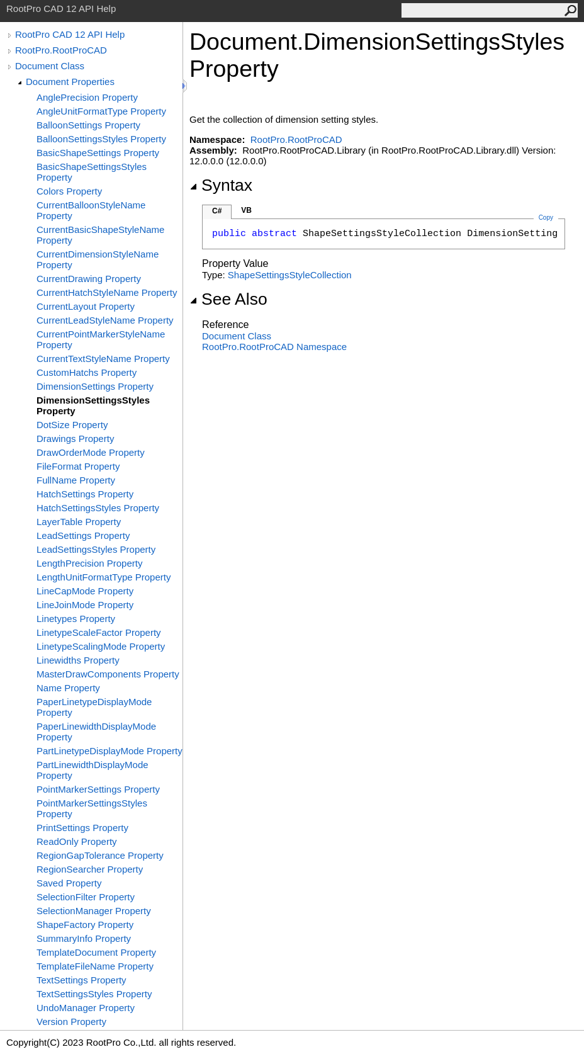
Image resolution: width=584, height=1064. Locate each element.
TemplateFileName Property (95, 966)
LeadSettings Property (83, 535)
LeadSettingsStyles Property (95, 549)
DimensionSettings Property (95, 386)
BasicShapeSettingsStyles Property (91, 172)
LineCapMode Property (84, 591)
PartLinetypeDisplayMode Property (109, 750)
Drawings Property (75, 438)
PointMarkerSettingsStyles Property (91, 808)
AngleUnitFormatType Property (101, 111)
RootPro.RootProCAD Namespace (274, 346)
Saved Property (68, 883)
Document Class (49, 65)
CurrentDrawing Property (88, 278)
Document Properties (70, 81)
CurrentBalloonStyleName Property (90, 210)
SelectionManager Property (93, 910)
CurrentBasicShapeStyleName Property (100, 235)
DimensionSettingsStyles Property (93, 405)
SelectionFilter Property (85, 896)
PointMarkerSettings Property (98, 789)
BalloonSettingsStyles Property (101, 138)
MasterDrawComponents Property (107, 674)
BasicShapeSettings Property (97, 152)
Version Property (71, 1021)
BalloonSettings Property (88, 125)
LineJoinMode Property (84, 604)
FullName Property (75, 480)
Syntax (220, 185)
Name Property (68, 687)
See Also (228, 299)
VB (246, 210)
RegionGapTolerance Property (100, 855)
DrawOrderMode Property (90, 452)
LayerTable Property (78, 521)
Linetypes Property (75, 618)
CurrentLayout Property (85, 306)
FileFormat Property (78, 466)
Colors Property (69, 191)
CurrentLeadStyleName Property (105, 320)
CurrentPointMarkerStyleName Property (100, 339)
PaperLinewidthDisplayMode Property (96, 731)
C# (217, 211)
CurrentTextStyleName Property (103, 358)
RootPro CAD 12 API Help (70, 34)
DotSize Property (72, 424)
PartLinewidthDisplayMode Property (92, 770)
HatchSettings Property (84, 494)
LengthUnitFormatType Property (103, 577)
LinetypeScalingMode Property (100, 646)
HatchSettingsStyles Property (97, 507)
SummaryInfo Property (83, 938)
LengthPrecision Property (89, 563)
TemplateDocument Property (96, 952)
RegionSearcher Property (89, 869)
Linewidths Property (78, 660)
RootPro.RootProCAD (61, 50)
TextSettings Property (81, 980)
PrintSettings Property (82, 827)
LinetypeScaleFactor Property (98, 632)
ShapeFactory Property (84, 924)
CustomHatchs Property (86, 372)
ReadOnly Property (76, 841)
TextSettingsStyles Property (94, 993)
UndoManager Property (85, 1007)
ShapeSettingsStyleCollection (290, 274)
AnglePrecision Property (87, 97)
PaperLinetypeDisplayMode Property (94, 707)
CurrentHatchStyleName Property (106, 292)
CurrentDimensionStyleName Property (97, 259)
